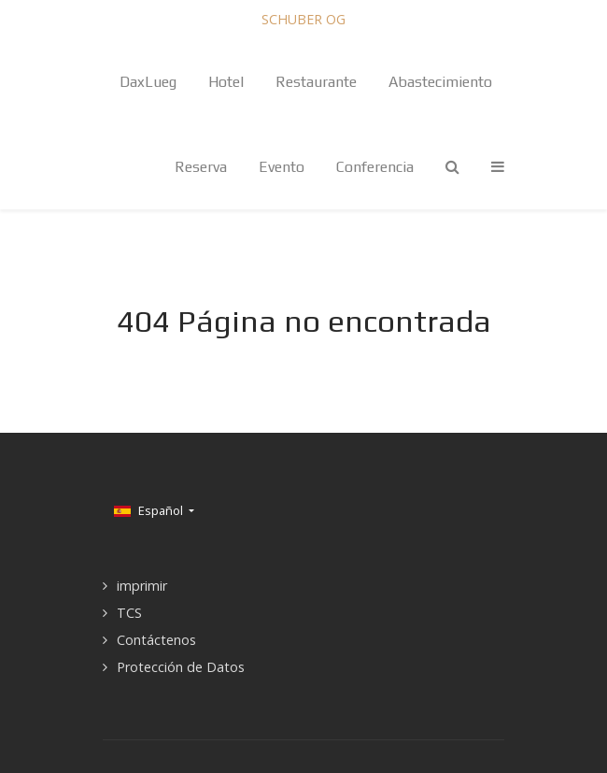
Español (150, 510)
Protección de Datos (181, 667)
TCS (129, 613)
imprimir (142, 585)
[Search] (452, 167)
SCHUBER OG (303, 19)
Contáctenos (156, 640)
